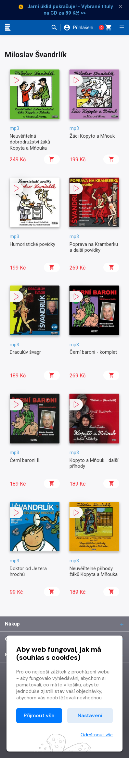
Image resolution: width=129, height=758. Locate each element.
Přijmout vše (39, 715)
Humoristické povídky (32, 244)
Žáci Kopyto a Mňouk (92, 136)
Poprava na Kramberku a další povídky (94, 247)
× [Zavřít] (121, 6)
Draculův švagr (25, 352)
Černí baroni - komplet (93, 352)
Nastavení (90, 715)
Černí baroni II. (25, 460)
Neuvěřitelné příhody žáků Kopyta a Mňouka (94, 571)
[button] (56, 27)
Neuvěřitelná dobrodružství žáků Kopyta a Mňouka (30, 142)
